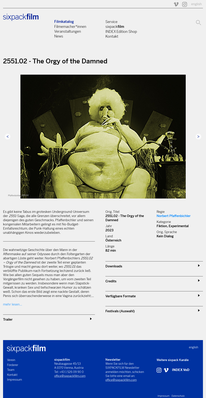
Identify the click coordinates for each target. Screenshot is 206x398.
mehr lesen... (12, 304)
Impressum (14, 379)
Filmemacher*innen (70, 26)
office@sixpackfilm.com (69, 376)
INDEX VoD (180, 370)
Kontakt (111, 36)
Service (111, 21)
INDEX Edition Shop (121, 31)
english (196, 4)
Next (198, 136)
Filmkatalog (64, 21)
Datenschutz (178, 395)
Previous (7, 136)
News (58, 36)
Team (10, 370)
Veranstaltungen (67, 31)
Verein (11, 360)
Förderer (12, 365)
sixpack (114, 26)
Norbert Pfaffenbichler (174, 216)
